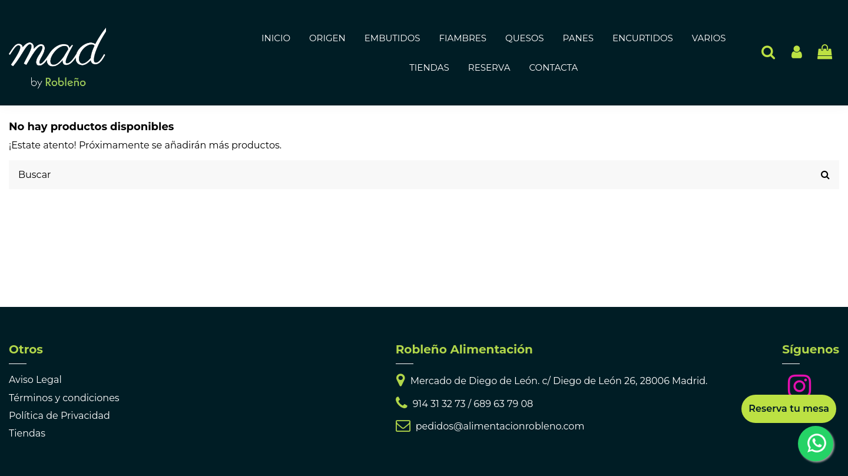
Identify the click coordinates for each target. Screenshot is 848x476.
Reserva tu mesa (788, 408)
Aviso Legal (35, 379)
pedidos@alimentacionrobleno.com (500, 426)
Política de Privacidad (59, 415)
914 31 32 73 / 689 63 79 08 (473, 403)
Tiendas (27, 433)
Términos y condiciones (64, 398)
